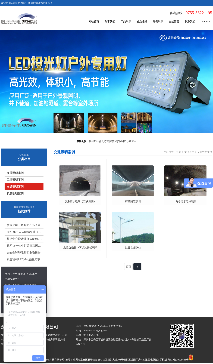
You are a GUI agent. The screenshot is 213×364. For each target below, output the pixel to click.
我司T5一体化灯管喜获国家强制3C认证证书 (25, 245)
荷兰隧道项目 (133, 201)
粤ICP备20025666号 (178, 359)
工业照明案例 (15, 179)
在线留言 (174, 21)
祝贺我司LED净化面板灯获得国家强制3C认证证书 (25, 259)
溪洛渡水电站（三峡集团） (80, 201)
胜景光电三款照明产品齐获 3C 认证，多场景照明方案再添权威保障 (25, 225)
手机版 (163, 359)
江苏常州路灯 (133, 247)
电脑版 (154, 359)
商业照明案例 (15, 172)
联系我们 (190, 21)
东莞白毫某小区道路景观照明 (80, 247)
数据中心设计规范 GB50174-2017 (25, 238)
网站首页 (94, 21)
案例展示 (158, 21)
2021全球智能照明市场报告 (23, 252)
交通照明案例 (15, 186)
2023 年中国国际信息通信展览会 (25, 231)
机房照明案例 (15, 193)
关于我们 (110, 21)
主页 (178, 152)
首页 (128, 266)
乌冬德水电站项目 (185, 201)
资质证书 (142, 21)
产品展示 (126, 21)
